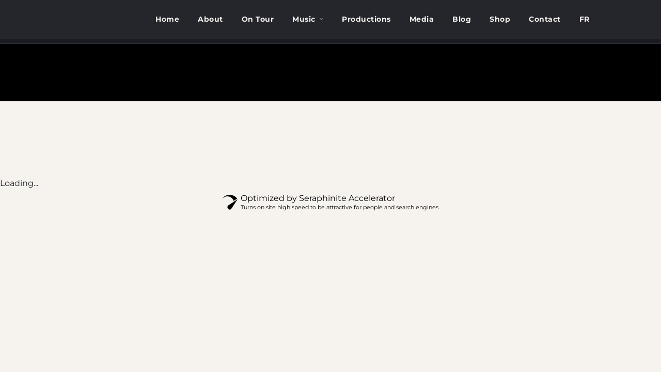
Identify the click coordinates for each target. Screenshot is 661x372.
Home (167, 19)
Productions (366, 19)
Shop (500, 19)
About (210, 19)
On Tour (258, 19)
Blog (461, 19)
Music (304, 19)
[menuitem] (584, 19)
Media (422, 19)
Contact (545, 19)
